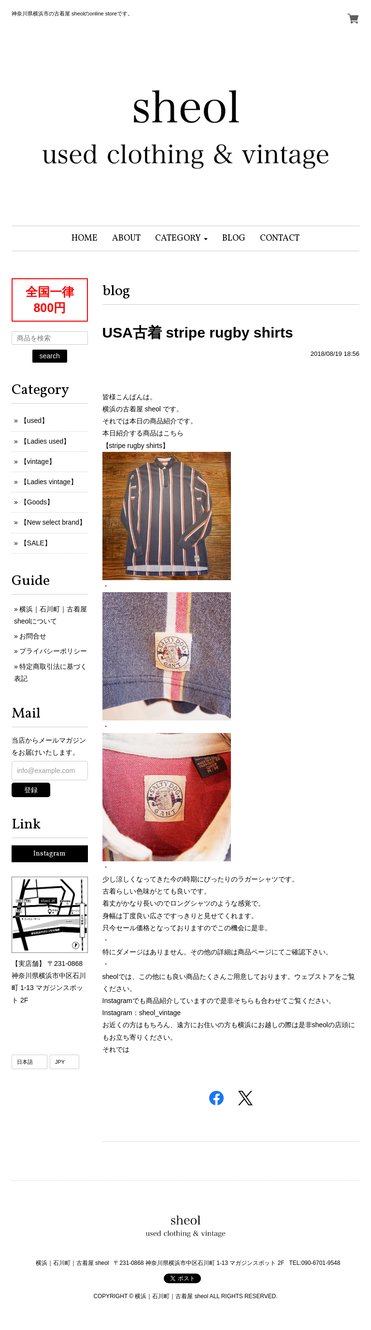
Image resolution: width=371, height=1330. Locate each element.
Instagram (49, 853)
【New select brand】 (53, 522)
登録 (31, 790)
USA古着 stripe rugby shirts (197, 332)
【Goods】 (37, 502)
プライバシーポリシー (53, 651)
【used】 (34, 420)
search (50, 356)
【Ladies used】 (45, 441)
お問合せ (32, 636)
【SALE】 (35, 543)
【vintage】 (38, 461)
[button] (181, 238)
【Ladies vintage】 (48, 482)
